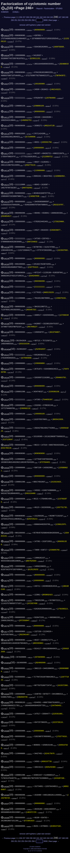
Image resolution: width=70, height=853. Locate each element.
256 (33, 20)
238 (27, 17)
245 (51, 17)
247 (59, 17)
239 (30, 17)
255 (29, 20)
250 (12, 20)
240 (34, 17)
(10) (7, 29)
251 (15, 20)
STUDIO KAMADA (34, 846)
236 (20, 17)
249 (66, 17)
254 (26, 20)
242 (41, 17)
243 (44, 17)
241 (37, 17)
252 (19, 20)
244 (48, 17)
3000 (45, 20)
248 (63, 17)
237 (24, 17)
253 (22, 20)
